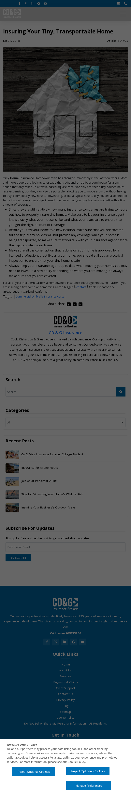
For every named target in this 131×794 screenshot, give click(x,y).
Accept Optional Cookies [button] (35, 771)
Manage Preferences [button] (90, 785)
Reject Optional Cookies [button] (90, 770)
